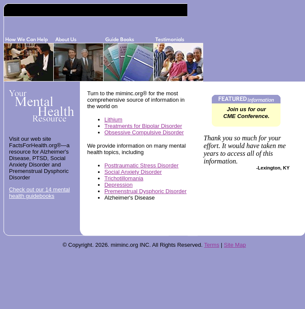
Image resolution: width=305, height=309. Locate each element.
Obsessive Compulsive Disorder (144, 132)
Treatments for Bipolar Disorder (143, 126)
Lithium (113, 119)
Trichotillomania (123, 178)
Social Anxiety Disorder (133, 172)
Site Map (235, 245)
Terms (211, 245)
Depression (118, 185)
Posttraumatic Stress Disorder (141, 165)
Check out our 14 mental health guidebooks (39, 192)
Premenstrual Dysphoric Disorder (145, 191)
